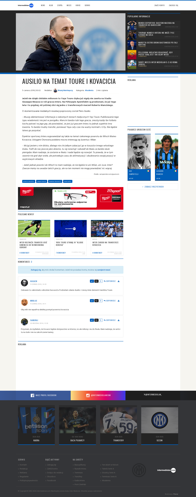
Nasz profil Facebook (43, 395)
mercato (67, 181)
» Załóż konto (51, 468)
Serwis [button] (87, 5)
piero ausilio (28, 181)
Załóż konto (159, 5)
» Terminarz (78, 472)
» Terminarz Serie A (108, 476)
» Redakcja (23, 468)
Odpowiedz (110, 281)
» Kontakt (22, 464)
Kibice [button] (78, 5)
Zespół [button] (60, 5)
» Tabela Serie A (107, 468)
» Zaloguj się (50, 464)
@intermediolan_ (153, 394)
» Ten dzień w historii (109, 464)
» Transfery (77, 476)
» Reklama (22, 472)
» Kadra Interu (79, 480)
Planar (175, 494)
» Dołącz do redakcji (54, 472)
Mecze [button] (69, 5)
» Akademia (105, 480)
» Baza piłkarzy (79, 464)
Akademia (89, 90)
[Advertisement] (70, 368)
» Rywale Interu (79, 468)
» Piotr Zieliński (79, 484)
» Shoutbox (50, 476)
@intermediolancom (98, 395)
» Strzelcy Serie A (107, 472)
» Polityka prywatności (28, 480)
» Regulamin (23, 476)
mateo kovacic (55, 181)
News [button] (43, 5)
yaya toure (41, 181)
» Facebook (50, 480)
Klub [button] (51, 5)
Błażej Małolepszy (63, 90)
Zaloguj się (173, 5)
